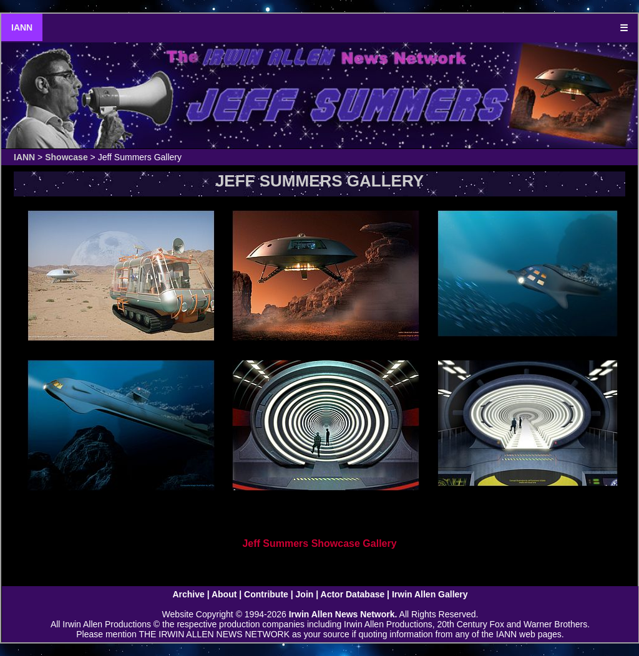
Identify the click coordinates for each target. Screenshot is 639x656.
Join (305, 594)
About (224, 594)
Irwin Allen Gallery (430, 594)
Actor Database (353, 594)
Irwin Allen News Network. (343, 614)
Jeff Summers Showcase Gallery (319, 543)
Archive (188, 594)
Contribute (266, 594)
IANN (21, 27)
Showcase (66, 157)
